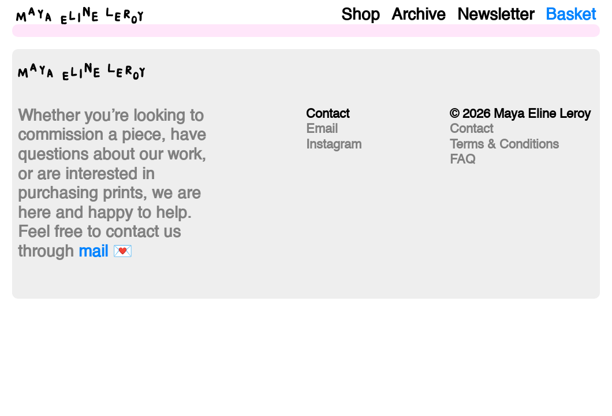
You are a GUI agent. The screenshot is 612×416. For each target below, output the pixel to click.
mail (93, 252)
